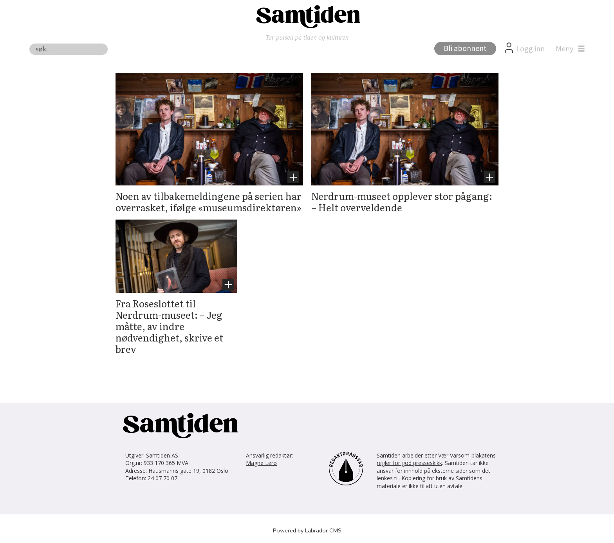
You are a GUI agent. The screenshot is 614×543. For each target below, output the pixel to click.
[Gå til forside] (307, 16)
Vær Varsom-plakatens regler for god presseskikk (436, 459)
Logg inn (530, 49)
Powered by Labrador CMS (307, 530)
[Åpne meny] (568, 49)
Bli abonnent (465, 48)
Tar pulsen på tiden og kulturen (307, 37)
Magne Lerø (261, 463)
